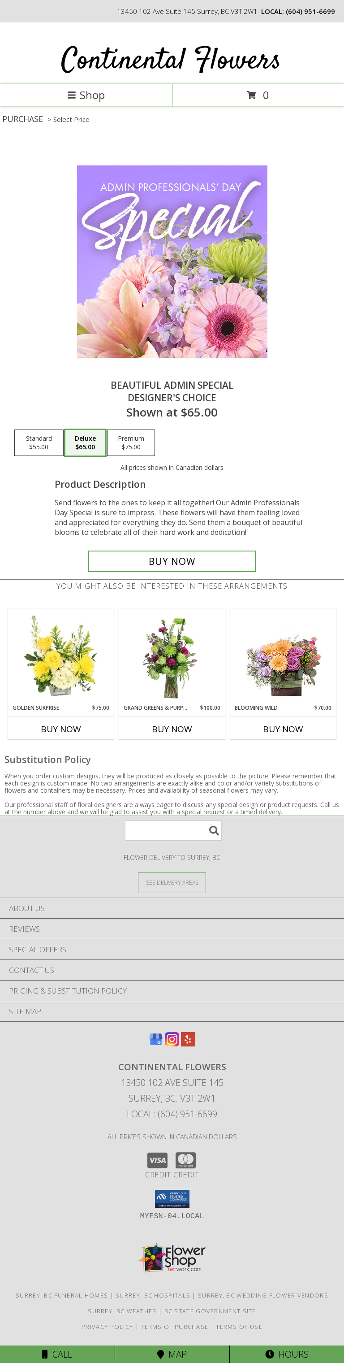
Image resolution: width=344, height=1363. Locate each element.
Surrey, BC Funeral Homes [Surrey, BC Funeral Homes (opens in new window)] (62, 1295)
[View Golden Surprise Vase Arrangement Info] (61, 656)
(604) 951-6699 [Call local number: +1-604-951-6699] (310, 11)
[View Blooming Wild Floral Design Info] (283, 656)
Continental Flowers (171, 61)
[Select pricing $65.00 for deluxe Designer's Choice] (85, 443)
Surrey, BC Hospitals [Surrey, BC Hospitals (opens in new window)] (153, 1295)
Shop (86, 94)
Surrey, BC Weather (122, 1311)
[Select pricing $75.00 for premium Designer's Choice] (131, 443)
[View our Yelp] (188, 1043)
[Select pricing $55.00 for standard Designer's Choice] (39, 443)
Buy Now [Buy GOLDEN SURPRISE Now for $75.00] (61, 729)
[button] (172, 1199)
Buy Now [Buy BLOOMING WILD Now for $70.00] (283, 729)
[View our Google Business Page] (156, 1043)
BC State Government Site (210, 1311)
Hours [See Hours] (287, 1354)
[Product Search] (173, 830)
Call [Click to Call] (57, 1354)
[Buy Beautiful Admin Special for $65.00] (172, 561)
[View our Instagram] (172, 1043)
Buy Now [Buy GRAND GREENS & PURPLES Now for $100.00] (172, 729)
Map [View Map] (172, 1354)
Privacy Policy (107, 1327)
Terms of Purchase (174, 1327)
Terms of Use (239, 1327)
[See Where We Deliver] (172, 882)
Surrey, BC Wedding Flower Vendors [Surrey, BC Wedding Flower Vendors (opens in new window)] (263, 1295)
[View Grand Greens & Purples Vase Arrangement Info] (172, 656)
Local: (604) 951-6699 (172, 1114)
